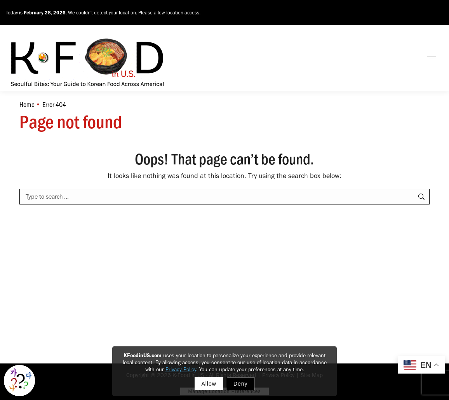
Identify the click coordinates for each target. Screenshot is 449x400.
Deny (240, 384)
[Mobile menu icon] (431, 58)
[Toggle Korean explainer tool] (19, 380)
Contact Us (396, 58)
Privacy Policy (180, 369)
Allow (208, 384)
